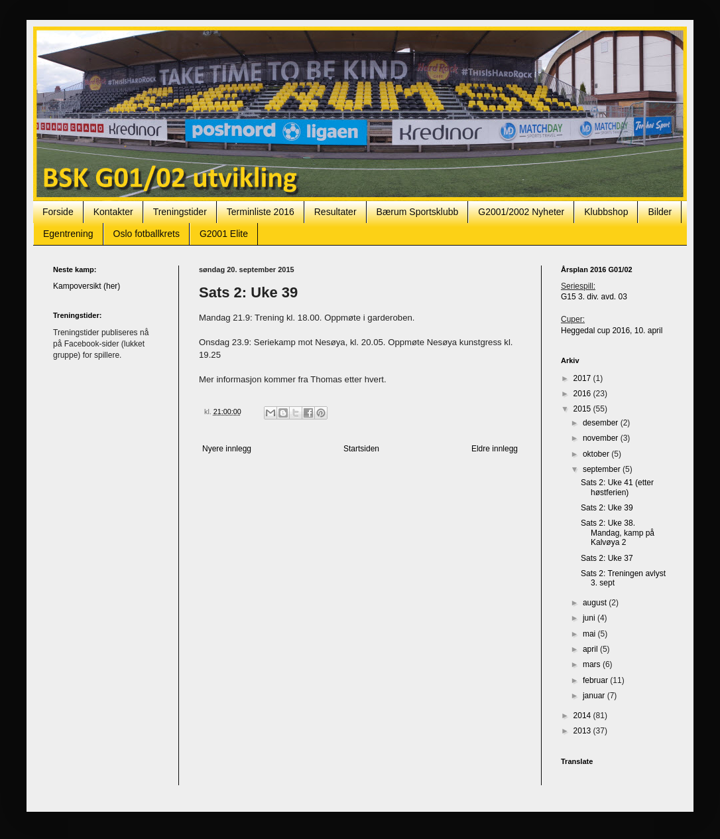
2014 (583, 715)
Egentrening (68, 233)
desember (602, 422)
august (596, 602)
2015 (583, 409)
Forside (58, 211)
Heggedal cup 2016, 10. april (611, 330)
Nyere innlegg (226, 448)
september (603, 469)
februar (596, 680)
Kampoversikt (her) (86, 286)
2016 (583, 393)
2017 (583, 378)
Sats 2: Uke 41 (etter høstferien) (617, 487)
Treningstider (180, 211)
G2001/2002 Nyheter (521, 211)
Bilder (660, 211)
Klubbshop (606, 211)
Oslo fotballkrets (146, 233)
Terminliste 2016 (260, 211)
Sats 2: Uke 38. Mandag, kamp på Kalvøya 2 (617, 532)
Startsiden (361, 448)
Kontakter (113, 211)
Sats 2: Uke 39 (607, 507)
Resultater (335, 211)
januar (595, 695)
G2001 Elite (224, 233)
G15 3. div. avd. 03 (594, 296)
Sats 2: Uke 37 (607, 558)
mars (593, 664)
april (591, 649)
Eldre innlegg (494, 448)
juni (590, 618)
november (602, 438)
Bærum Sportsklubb (418, 211)
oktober (597, 454)
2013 (583, 730)
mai (590, 634)
